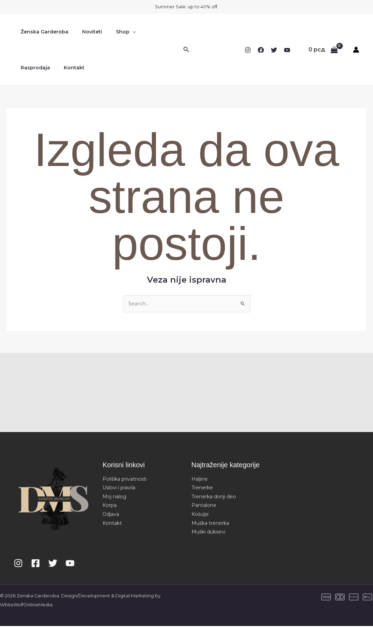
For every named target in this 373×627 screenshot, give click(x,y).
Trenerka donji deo (214, 497)
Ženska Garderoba (42, 32)
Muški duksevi (208, 533)
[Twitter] (274, 50)
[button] (122, 32)
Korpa (109, 506)
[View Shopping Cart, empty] (323, 49)
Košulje (200, 515)
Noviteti (86, 32)
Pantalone (204, 506)
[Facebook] (261, 50)
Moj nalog (114, 497)
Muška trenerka (210, 524)
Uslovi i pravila (118, 489)
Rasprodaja (149, 32)
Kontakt (29, 68)
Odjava (110, 515)
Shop (115, 32)
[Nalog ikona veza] (356, 50)
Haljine (200, 480)
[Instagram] (248, 50)
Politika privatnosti (124, 480)
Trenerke (202, 489)
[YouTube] (287, 50)
